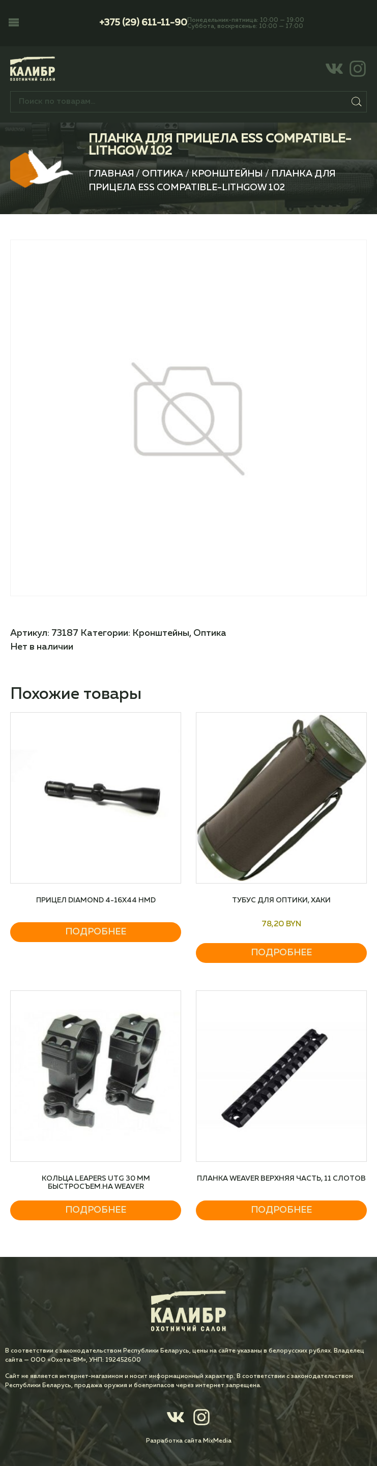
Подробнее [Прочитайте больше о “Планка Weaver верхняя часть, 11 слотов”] (281, 1210)
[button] (13, 23)
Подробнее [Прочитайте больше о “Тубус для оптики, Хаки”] (281, 952)
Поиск (356, 102)
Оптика (162, 174)
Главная (111, 174)
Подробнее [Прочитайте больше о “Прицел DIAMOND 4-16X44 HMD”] (95, 931)
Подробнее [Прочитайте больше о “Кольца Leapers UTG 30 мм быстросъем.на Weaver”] (95, 1210)
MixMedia (217, 1441)
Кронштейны (227, 174)
